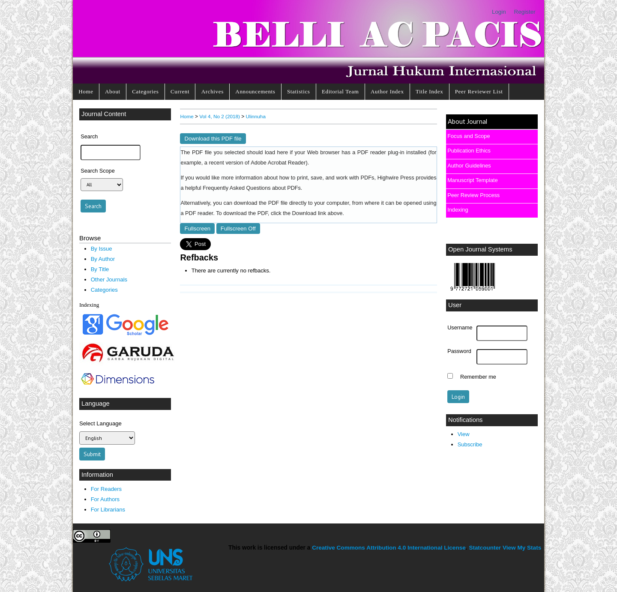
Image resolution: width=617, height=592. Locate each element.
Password (459, 351)
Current (180, 91)
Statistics (298, 91)
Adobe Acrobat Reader (278, 163)
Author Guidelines (469, 165)
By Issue (101, 248)
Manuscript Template (472, 180)
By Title (100, 269)
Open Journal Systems (480, 249)
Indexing (457, 209)
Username (459, 328)
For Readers (106, 489)
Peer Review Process (473, 195)
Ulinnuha (256, 116)
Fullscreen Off (238, 228)
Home (85, 91)
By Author (103, 259)
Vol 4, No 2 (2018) (219, 116)
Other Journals (109, 279)
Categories (145, 91)
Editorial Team (340, 91)
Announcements (255, 91)
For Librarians (108, 509)
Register (525, 12)
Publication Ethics (469, 150)
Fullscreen (197, 228)
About (112, 91)
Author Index (387, 91)
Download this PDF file (212, 138)
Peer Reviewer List (479, 91)
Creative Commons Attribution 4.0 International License (389, 547)
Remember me (478, 377)
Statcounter (485, 547)
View (464, 434)
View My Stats (522, 547)
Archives (212, 91)
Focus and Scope (468, 136)
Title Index (429, 91)
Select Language (100, 423)
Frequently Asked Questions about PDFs (252, 188)
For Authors (105, 499)
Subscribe (470, 444)
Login (499, 12)
